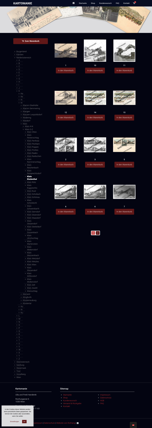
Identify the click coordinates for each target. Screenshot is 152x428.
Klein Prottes (32, 150)
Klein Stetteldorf (34, 226)
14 (95, 112)
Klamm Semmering (31, 108)
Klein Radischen (34, 156)
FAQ (102, 403)
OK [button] (24, 421)
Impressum (105, 395)
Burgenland (21, 51)
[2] (66, 141)
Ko (22, 306)
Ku (22, 312)
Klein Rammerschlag (34, 160)
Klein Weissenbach (33, 254)
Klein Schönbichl (32, 201)
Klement (26, 294)
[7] (124, 188)
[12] (66, 93)
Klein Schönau (33, 197)
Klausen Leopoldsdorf (32, 114)
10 (95, 65)
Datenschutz (105, 397)
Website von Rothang (65, 423)
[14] (95, 94)
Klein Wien (31, 264)
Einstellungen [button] (14, 421)
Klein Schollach (34, 194)
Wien (18, 377)
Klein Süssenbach (32, 231)
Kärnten (19, 54)
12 (66, 112)
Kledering (27, 117)
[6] (66, 188)
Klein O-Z (29, 129)
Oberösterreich (23, 362)
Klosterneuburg (29, 300)
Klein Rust (31, 191)
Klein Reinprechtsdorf (34, 172)
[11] (124, 51)
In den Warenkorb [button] (66, 70)
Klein (25, 124)
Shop (65, 397)
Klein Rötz (31, 182)
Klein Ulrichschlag (32, 236)
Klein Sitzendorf (34, 215)
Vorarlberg (21, 374)
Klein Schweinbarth (33, 207)
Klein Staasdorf (34, 218)
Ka (22, 93)
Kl (21, 103)
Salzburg (20, 365)
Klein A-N (29, 126)
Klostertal (27, 303)
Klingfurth (27, 297)
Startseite (67, 395)
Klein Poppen (33, 147)
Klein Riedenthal (32, 177)
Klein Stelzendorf (32, 222)
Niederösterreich (23, 57)
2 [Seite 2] (97, 233)
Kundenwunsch (70, 400)
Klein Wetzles (33, 261)
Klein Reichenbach (33, 166)
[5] (124, 141)
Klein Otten (32, 132)
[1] (66, 47)
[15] (124, 94)
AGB (102, 400)
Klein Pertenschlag (33, 136)
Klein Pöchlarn (33, 144)
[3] (95, 141)
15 (124, 112)
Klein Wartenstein (32, 242)
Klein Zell (31, 285)
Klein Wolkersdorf (32, 280)
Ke (22, 96)
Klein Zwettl (32, 288)
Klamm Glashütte (30, 105)
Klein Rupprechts (32, 186)
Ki (21, 99)
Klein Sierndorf (33, 211)
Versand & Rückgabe (72, 403)
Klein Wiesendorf (32, 269)
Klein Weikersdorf (32, 248)
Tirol (18, 371)
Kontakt (66, 406)
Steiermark (21, 368)
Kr (22, 309)
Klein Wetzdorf (33, 258)
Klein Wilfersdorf (32, 274)
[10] (95, 51)
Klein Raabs (32, 153)
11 (124, 65)
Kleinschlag (32, 291)
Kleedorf (26, 120)
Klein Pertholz (33, 141)
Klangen (26, 111)
